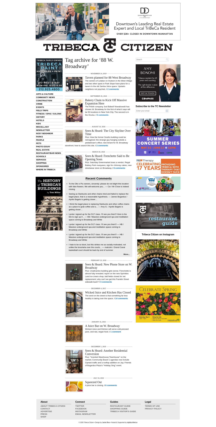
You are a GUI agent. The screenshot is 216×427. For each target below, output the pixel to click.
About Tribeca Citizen (53, 406)
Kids (38, 123)
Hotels (40, 120)
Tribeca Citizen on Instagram (158, 234)
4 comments (106, 282)
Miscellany (42, 127)
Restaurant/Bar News (48, 153)
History (40, 117)
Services (41, 160)
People (40, 140)
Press (44, 414)
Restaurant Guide (120, 406)
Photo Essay (43, 146)
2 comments (113, 89)
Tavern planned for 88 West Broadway (108, 77)
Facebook (81, 409)
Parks (39, 137)
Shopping (41, 163)
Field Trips (42, 110)
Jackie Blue (106, 422)
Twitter (79, 406)
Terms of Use (152, 406)
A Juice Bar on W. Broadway (102, 325)
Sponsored (42, 166)
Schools (41, 156)
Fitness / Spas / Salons (48, 114)
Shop (43, 417)
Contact (45, 409)
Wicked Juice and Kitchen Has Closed (108, 292)
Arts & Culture (44, 94)
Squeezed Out (93, 382)
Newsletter (43, 130)
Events (40, 107)
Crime (39, 104)
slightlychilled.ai (132, 422)
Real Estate (43, 150)
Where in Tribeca (46, 169)
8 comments (119, 168)
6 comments (111, 385)
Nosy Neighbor (44, 133)
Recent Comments (99, 178)
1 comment (115, 332)
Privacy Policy (153, 409)
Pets (38, 143)
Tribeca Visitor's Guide (123, 411)
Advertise (46, 411)
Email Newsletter (85, 414)
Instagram (81, 411)
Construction (44, 101)
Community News (45, 97)
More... (127, 254)
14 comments (121, 298)
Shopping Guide (118, 409)
